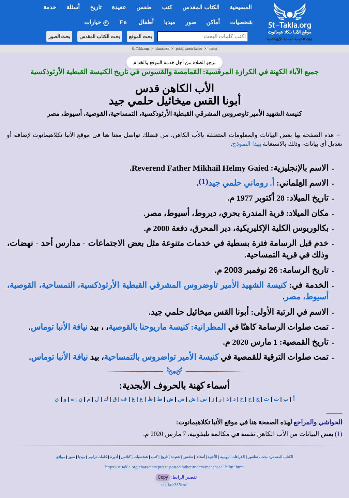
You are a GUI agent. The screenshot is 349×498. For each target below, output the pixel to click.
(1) (203, 181)
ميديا (81, 457)
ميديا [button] (169, 22)
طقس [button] (144, 7)
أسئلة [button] (73, 7)
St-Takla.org (140, 48)
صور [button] (190, 22)
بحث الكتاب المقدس (99, 36)
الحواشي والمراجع (317, 422)
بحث (264, 457)
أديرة (114, 457)
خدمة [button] (49, 7)
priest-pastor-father (189, 48)
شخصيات (141, 457)
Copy (162, 477)
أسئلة (200, 457)
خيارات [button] (96, 22)
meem (213, 48)
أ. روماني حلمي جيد (241, 182)
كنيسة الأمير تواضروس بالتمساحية (161, 357)
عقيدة (175, 457)
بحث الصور (59, 36)
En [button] (124, 22)
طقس (188, 457)
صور (71, 457)
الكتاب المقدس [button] (200, 7)
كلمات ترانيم (97, 457)
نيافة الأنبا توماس (59, 327)
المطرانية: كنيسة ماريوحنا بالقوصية (167, 327)
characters (162, 48)
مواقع (60, 457)
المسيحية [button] (241, 7)
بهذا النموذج (246, 143)
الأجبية (212, 457)
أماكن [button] (213, 22)
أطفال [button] (146, 22)
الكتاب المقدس (281, 457)
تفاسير (253, 457)
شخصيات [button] (243, 22)
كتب (154, 457)
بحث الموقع (140, 36)
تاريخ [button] (96, 7)
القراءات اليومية (232, 457)
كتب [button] (167, 7)
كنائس (126, 457)
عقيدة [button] (119, 7)
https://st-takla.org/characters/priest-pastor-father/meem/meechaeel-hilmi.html (174, 466)
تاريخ (164, 457)
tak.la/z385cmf (174, 484)
